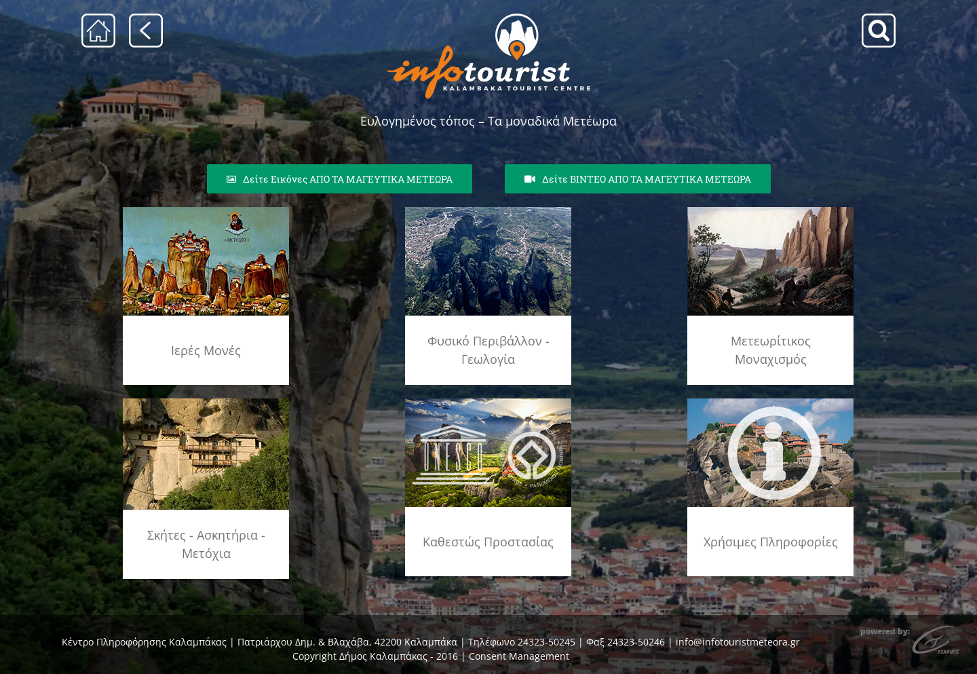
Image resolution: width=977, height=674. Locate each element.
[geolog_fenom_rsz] (488, 211)
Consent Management (519, 656)
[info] (770, 402)
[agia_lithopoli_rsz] (206, 211)
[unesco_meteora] (488, 402)
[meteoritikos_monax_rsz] (770, 211)
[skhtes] (206, 402)
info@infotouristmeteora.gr (738, 641)
